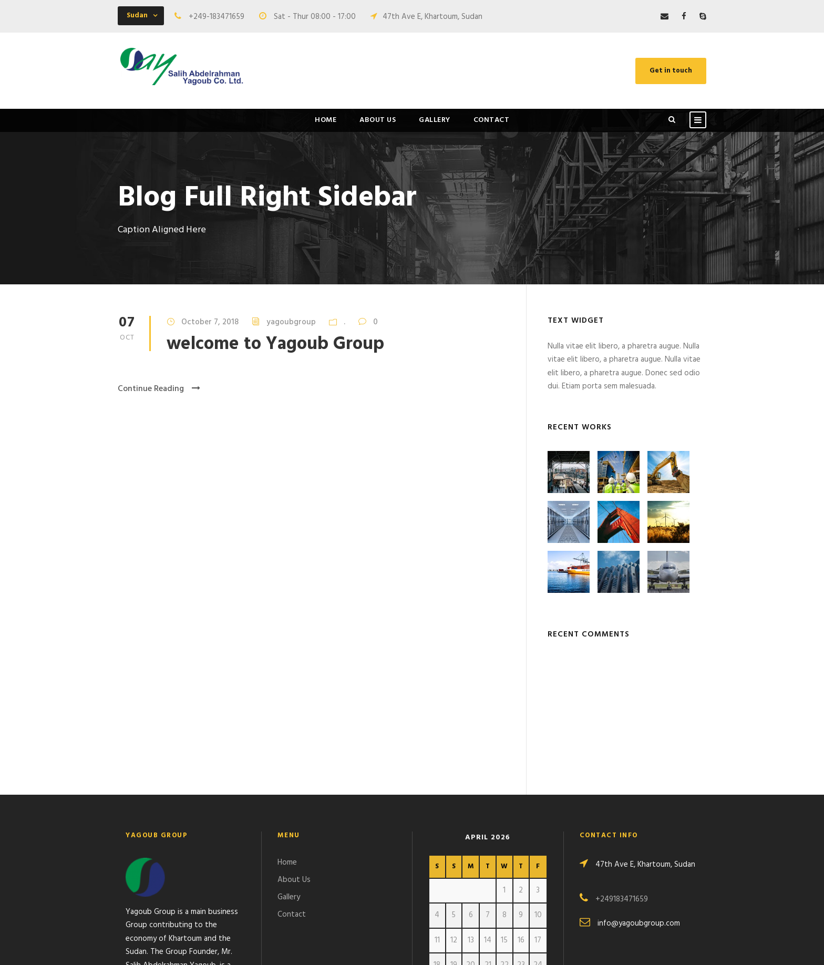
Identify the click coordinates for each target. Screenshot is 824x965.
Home (325, 120)
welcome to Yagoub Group (275, 344)
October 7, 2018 (210, 322)
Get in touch (671, 70)
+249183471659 (621, 772)
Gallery (434, 120)
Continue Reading (159, 389)
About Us (377, 120)
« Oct (437, 883)
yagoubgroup (291, 322)
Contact (491, 120)
